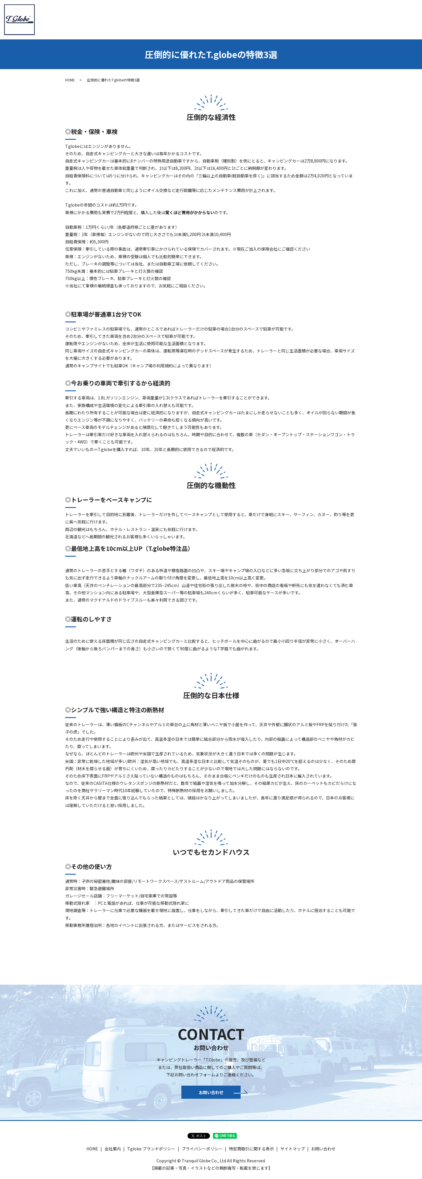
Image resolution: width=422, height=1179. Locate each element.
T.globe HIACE (237, 19)
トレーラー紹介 (199, 19)
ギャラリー (368, 19)
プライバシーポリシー (202, 1152)
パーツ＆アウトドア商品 (325, 19)
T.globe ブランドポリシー (151, 1152)
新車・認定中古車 (277, 19)
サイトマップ (292, 1152)
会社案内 (167, 19)
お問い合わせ (400, 19)
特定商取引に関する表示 (251, 1152)
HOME (143, 19)
